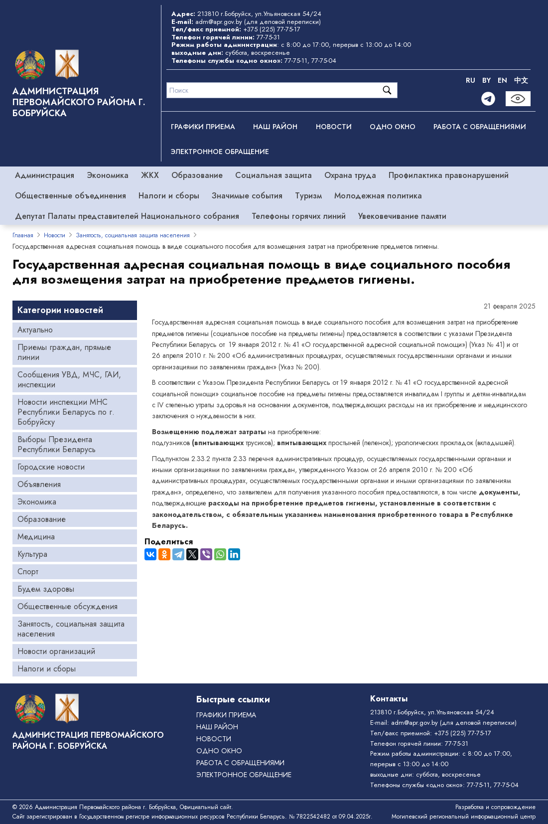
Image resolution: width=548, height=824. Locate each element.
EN (502, 80)
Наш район (275, 127)
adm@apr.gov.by (218, 21)
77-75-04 (323, 60)
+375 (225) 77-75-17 (271, 29)
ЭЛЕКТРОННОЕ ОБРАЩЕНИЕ (220, 152)
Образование (197, 175)
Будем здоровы (45, 589)
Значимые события (247, 195)
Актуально (35, 329)
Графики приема (203, 127)
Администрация (44, 175)
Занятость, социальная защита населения (133, 235)
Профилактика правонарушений (449, 175)
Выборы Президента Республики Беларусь (56, 444)
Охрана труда (350, 175)
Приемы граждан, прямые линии (64, 352)
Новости (334, 127)
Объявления (39, 484)
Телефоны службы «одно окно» (416, 785)
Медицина (36, 536)
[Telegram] (488, 98)
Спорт (27, 571)
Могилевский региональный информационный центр (464, 816)
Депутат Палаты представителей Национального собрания (127, 216)
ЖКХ (150, 175)
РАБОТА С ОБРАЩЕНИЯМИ (479, 127)
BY (486, 80)
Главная (22, 235)
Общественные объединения (70, 195)
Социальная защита (273, 175)
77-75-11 (295, 60)
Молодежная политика (378, 195)
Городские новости (51, 467)
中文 (521, 80)
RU (470, 80)
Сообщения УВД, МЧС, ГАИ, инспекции (69, 379)
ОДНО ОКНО (392, 127)
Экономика (108, 175)
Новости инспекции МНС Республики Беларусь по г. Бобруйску (66, 412)
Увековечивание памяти (402, 216)
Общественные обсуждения (67, 606)
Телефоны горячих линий (299, 216)
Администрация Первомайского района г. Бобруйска (78, 102)
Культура (32, 554)
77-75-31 (268, 37)
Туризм (308, 195)
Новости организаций (56, 651)
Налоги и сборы (168, 195)
